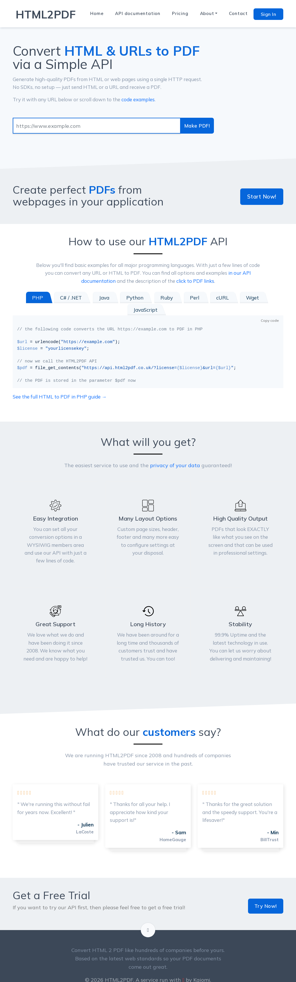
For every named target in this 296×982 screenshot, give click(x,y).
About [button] (207, 13)
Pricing (180, 13)
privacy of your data (175, 453)
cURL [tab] (199, 298)
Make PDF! (198, 126)
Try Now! (266, 890)
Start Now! (263, 197)
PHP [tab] (23, 298)
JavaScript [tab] (261, 298)
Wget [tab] (227, 298)
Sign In (268, 14)
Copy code (270, 308)
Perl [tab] (172, 298)
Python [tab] (116, 298)
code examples (138, 99)
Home (96, 13)
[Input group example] (97, 126)
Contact (238, 13)
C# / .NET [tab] (55, 298)
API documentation (137, 13)
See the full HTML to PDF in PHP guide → (60, 384)
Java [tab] (87, 298)
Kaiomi (201, 964)
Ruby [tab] (146, 298)
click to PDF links (195, 281)
